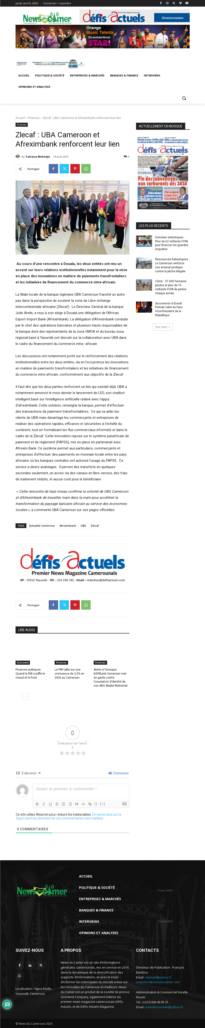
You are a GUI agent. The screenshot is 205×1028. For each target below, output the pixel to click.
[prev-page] (18, 697)
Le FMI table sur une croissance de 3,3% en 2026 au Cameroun (69, 673)
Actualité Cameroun (42, 525)
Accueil (20, 118)
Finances (34, 118)
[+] (102, 804)
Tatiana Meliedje (37, 156)
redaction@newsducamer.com (158, 982)
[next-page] (26, 697)
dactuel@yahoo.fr (158, 977)
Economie (22, 662)
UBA (83, 525)
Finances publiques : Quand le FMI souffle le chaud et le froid (30, 673)
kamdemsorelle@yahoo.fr (164, 1007)
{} (96, 804)
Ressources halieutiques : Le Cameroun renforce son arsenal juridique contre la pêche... (173, 908)
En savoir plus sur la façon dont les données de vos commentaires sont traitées (68, 816)
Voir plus (162, 327)
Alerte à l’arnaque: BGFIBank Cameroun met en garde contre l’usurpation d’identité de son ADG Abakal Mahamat (111, 677)
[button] (184, 98)
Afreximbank (68, 525)
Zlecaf (95, 525)
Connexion (119, 773)
